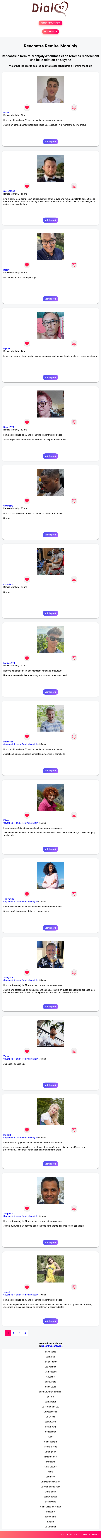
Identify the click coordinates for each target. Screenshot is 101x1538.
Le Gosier (50, 1416)
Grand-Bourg (50, 1491)
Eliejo (6, 820)
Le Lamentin (51, 1526)
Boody (6, 270)
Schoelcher (50, 1431)
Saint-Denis (50, 1351)
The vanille (8, 899)
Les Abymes (50, 1366)
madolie (7, 1135)
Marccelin (8, 741)
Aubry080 (8, 977)
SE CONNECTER (50, 32)
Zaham (6, 1056)
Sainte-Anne (50, 1421)
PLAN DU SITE (80, 1534)
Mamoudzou (50, 1371)
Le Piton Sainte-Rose (50, 1486)
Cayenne (50, 1376)
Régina (50, 1521)
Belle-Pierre (50, 1501)
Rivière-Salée (50, 1456)
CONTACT (94, 1534)
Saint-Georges (50, 1496)
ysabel (6, 1292)
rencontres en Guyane (52, 1346)
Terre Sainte (50, 1516)
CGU (69, 1534)
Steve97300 (9, 191)
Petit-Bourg (50, 1426)
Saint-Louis (50, 1386)
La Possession (51, 1411)
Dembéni (50, 1461)
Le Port (50, 1396)
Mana (50, 1471)
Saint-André (50, 1381)
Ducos (50, 1436)
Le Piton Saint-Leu (50, 1406)
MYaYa (6, 112)
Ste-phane (8, 1213)
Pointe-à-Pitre (50, 1446)
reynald (6, 348)
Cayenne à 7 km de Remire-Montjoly (20, 744)
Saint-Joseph (50, 1441)
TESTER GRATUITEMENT (50, 23)
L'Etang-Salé (50, 1451)
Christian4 (8, 584)
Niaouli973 (8, 427)
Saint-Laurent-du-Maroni (50, 1391)
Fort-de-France (50, 1361)
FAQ (63, 1534)
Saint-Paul (50, 1356)
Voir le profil (50, 141)
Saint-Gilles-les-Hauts (50, 1506)
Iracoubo (50, 1511)
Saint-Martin (50, 1401)
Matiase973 (9, 663)
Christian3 (8, 506)
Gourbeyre (50, 1476)
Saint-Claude (50, 1466)
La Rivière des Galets (50, 1481)
